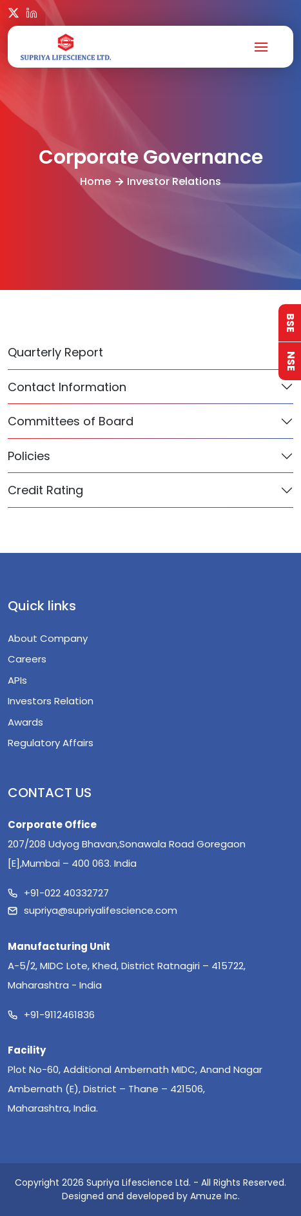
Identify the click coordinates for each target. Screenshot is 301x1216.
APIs (17, 680)
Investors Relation (50, 701)
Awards (25, 722)
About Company (48, 638)
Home (95, 181)
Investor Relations (174, 181)
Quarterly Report (55, 352)
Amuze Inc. (215, 1196)
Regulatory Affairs (50, 742)
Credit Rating (45, 490)
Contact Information (67, 387)
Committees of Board (70, 421)
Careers (27, 659)
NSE (291, 361)
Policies (29, 456)
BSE (290, 323)
